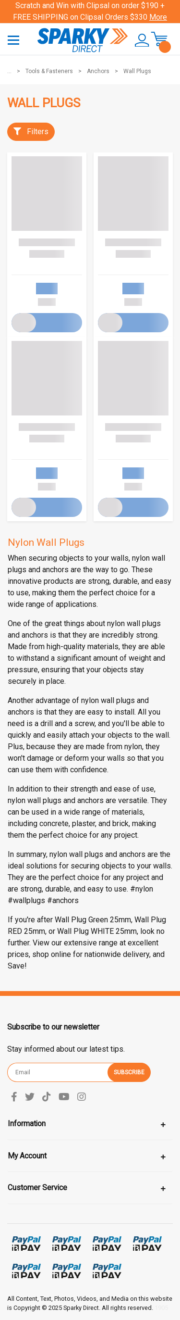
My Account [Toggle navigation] (27, 1155)
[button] (139, 40)
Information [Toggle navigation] (27, 1123)
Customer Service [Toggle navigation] (37, 1187)
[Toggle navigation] (13, 39)
